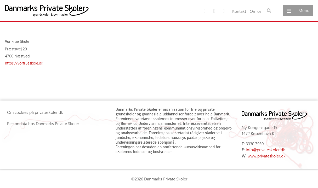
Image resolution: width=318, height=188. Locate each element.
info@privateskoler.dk (265, 149)
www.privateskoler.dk (267, 155)
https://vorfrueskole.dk (24, 63)
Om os (256, 11)
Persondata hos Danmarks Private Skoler (43, 123)
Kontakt (239, 11)
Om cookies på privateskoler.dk (35, 112)
